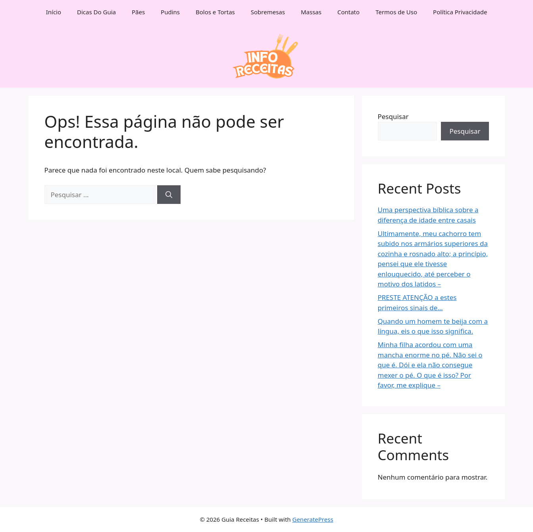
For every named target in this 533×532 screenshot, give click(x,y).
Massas (311, 12)
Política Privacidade (460, 12)
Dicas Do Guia (96, 12)
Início (53, 12)
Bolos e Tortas (215, 12)
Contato (348, 12)
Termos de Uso (396, 12)
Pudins (170, 12)
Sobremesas (268, 12)
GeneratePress (312, 519)
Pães (138, 12)
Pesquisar (393, 116)
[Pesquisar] (169, 194)
